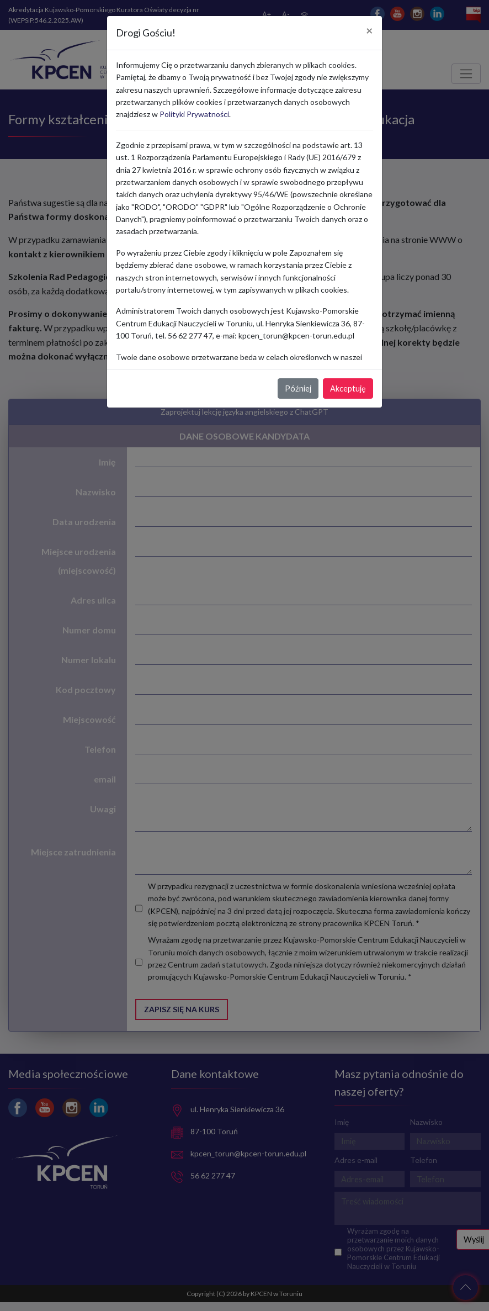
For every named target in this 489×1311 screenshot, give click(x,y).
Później (298, 388)
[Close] (369, 31)
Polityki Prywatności (194, 114)
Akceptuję (348, 388)
